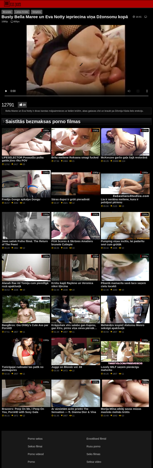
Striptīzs (36, 12)
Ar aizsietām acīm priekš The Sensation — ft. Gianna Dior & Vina (73, 410)
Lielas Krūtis (21, 12)
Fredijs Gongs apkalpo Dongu (21, 199)
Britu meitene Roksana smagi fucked (74, 157)
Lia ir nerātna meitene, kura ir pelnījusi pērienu (119, 201)
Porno (31, 461)
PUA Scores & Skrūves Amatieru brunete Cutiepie (72, 243)
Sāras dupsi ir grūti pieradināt (70, 199)
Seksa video (94, 461)
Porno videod (36, 454)
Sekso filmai (35, 446)
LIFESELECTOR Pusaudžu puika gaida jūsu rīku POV (23, 159)
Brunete (7, 12)
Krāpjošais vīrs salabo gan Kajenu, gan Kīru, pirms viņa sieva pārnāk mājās (73, 328)
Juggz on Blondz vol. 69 (66, 367)
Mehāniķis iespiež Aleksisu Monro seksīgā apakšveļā (122, 327)
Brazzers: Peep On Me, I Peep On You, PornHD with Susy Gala (23, 410)
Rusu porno (93, 446)
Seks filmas (93, 454)
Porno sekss (35, 438)
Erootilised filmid (96, 438)
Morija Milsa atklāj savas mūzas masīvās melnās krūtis (121, 410)
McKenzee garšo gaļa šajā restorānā (124, 157)
